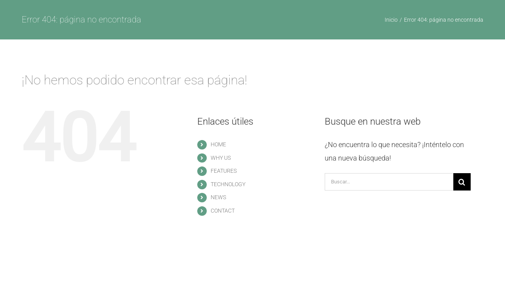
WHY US (221, 158)
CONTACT (223, 210)
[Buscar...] (389, 182)
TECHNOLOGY (228, 184)
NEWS (218, 197)
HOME (218, 144)
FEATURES (224, 171)
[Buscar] (462, 182)
